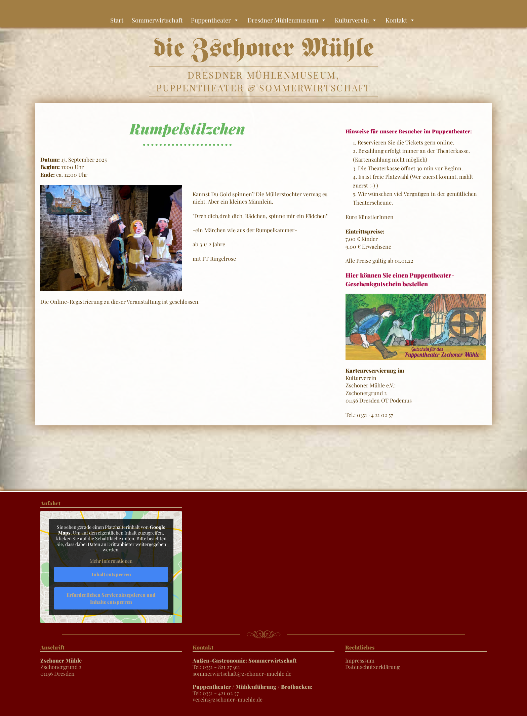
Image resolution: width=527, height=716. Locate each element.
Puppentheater (215, 20)
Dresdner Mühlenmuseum (286, 20)
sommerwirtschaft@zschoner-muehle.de (242, 673)
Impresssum (359, 660)
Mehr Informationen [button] (111, 561)
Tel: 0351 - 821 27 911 (245, 663)
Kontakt (400, 20)
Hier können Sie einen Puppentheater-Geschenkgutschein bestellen (400, 279)
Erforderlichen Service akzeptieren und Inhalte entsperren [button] (111, 598)
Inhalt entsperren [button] (111, 574)
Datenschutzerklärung (372, 666)
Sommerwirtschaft (157, 20)
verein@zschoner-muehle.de (227, 699)
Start (116, 20)
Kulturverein (356, 20)
